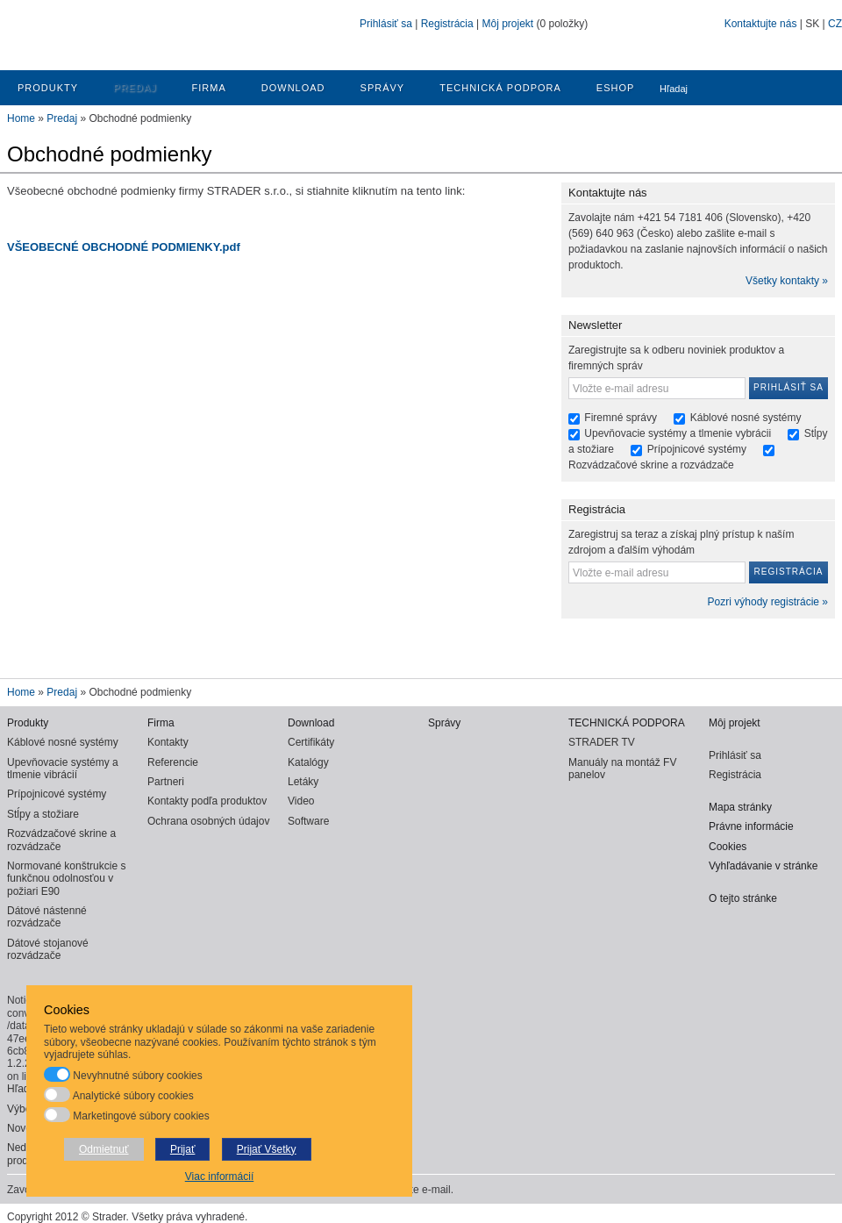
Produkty (48, 87)
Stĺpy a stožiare (43, 814)
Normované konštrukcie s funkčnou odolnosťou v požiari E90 (66, 879)
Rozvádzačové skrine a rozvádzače (651, 465)
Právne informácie (751, 826)
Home (21, 118)
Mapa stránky (740, 807)
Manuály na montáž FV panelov (622, 768)
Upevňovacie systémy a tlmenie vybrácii (679, 433)
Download (293, 87)
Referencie (172, 762)
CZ (835, 24)
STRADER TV (601, 742)
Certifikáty (311, 742)
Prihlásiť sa (386, 24)
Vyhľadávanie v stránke (763, 866)
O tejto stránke (743, 898)
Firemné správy (620, 417)
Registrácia (447, 24)
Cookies (727, 846)
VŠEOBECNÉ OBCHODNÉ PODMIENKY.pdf (123, 247)
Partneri (165, 782)
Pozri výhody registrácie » (768, 602)
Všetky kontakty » (787, 281)
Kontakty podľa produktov (207, 801)
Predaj (135, 87)
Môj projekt (507, 24)
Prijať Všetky (266, 1149)
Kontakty (168, 742)
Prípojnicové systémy (696, 449)
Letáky (303, 782)
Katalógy (308, 762)
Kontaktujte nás (760, 24)
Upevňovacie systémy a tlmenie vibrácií (62, 768)
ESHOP (616, 87)
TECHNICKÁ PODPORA (500, 87)
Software (308, 821)
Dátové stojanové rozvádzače (48, 949)
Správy (383, 87)
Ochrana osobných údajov (208, 821)
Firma (209, 87)
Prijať (183, 1149)
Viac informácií (219, 1176)
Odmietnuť (104, 1149)
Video (301, 801)
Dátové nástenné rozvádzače (47, 917)
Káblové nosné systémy (746, 417)
